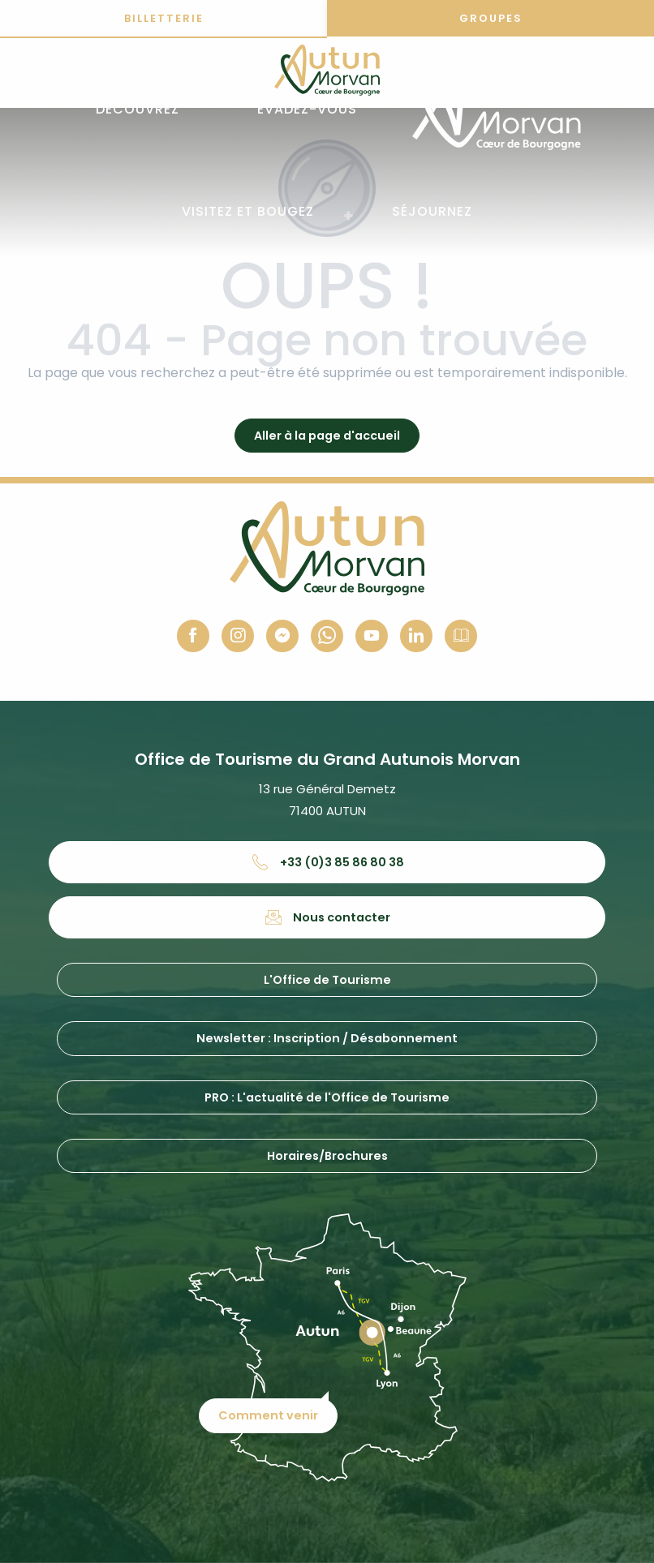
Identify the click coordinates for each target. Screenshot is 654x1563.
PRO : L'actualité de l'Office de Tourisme (327, 1097)
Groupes (491, 18)
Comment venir (269, 1414)
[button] (137, 110)
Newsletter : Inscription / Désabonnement (327, 1038)
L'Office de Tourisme (327, 980)
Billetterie (164, 18)
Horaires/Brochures (327, 1156)
